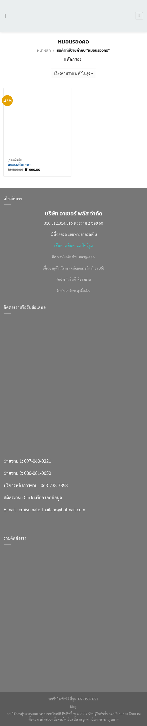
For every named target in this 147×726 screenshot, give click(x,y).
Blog (73, 707)
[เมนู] (6, 16)
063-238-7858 (54, 485)
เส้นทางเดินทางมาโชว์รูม (73, 245)
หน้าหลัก (44, 50)
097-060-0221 (37, 461)
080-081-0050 (37, 473)
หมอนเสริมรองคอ (20, 164)
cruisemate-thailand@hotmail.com (52, 509)
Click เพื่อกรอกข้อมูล (43, 497)
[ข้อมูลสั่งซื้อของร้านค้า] (73, 73)
